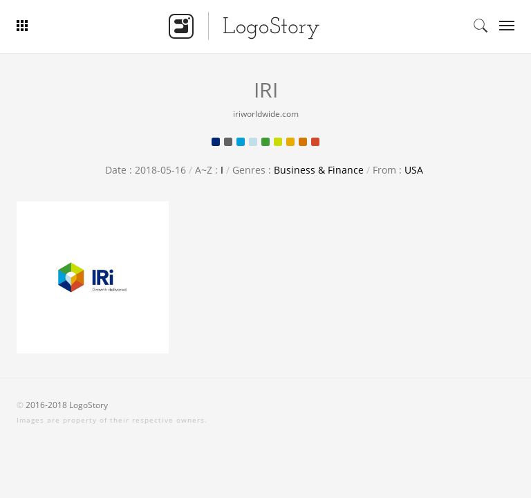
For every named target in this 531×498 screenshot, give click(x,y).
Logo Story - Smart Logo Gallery (244, 25)
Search (480, 25)
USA (413, 169)
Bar (49, 25)
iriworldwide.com (266, 114)
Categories (502, 25)
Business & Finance (319, 169)
